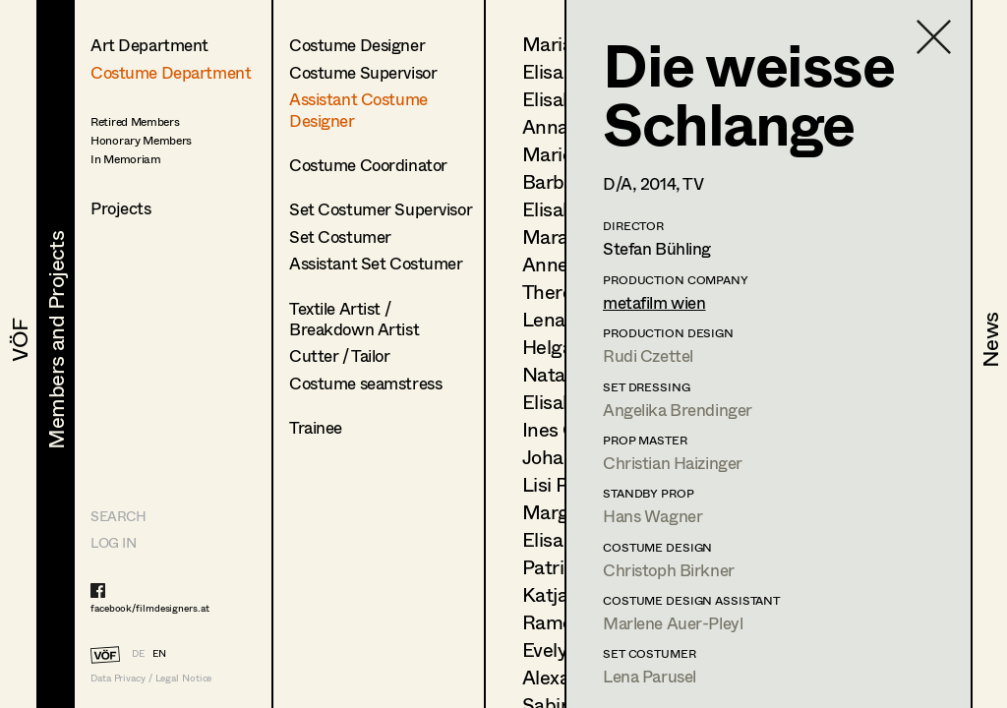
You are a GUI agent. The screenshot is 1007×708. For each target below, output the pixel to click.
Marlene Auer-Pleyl (672, 623)
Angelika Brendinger (677, 409)
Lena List (562, 319)
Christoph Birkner (669, 570)
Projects (120, 208)
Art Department (149, 44)
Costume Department (170, 72)
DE (138, 653)
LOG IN (113, 542)
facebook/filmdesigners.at (149, 608)
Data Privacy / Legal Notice (150, 678)
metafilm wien (654, 302)
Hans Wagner (652, 515)
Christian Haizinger (672, 462)
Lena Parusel (649, 676)
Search (118, 515)
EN (159, 653)
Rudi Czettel (648, 355)
